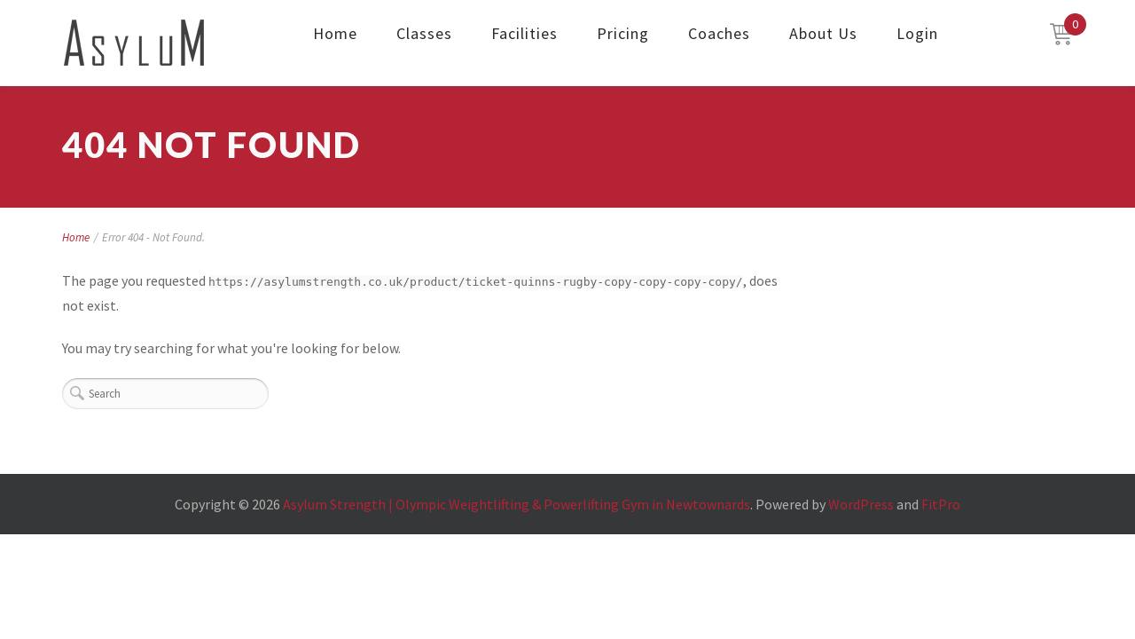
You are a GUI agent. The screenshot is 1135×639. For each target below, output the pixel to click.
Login (917, 33)
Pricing (623, 33)
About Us (823, 33)
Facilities (524, 33)
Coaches (719, 33)
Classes (424, 33)
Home (335, 33)
